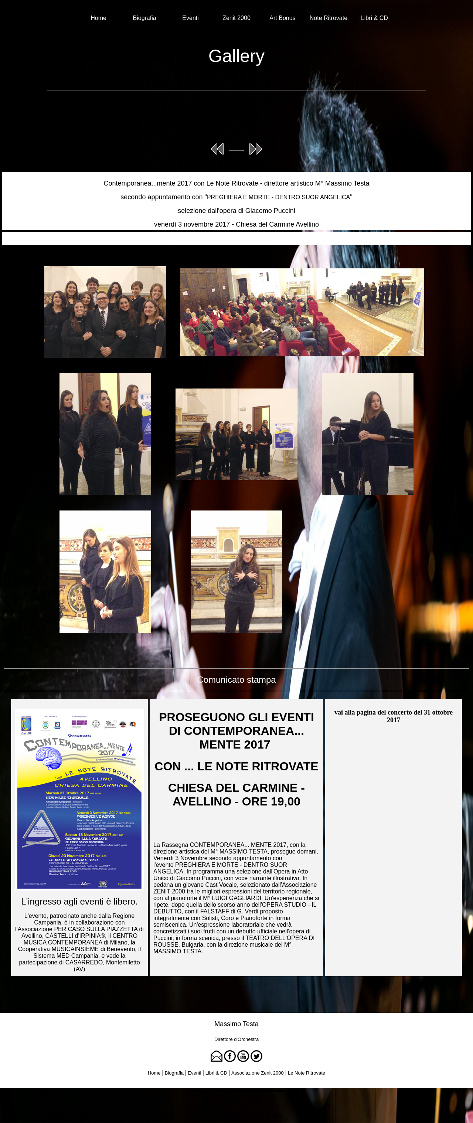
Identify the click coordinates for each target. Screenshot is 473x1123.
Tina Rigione (251, 1101)
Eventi (190, 18)
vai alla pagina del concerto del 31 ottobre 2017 (393, 716)
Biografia (144, 18)
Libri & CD (374, 18)
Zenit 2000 (236, 18)
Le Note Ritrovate (306, 1073)
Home (98, 18)
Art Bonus (282, 18)
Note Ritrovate (328, 18)
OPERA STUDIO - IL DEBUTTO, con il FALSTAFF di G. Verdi (234, 908)
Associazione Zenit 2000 (257, 1073)
